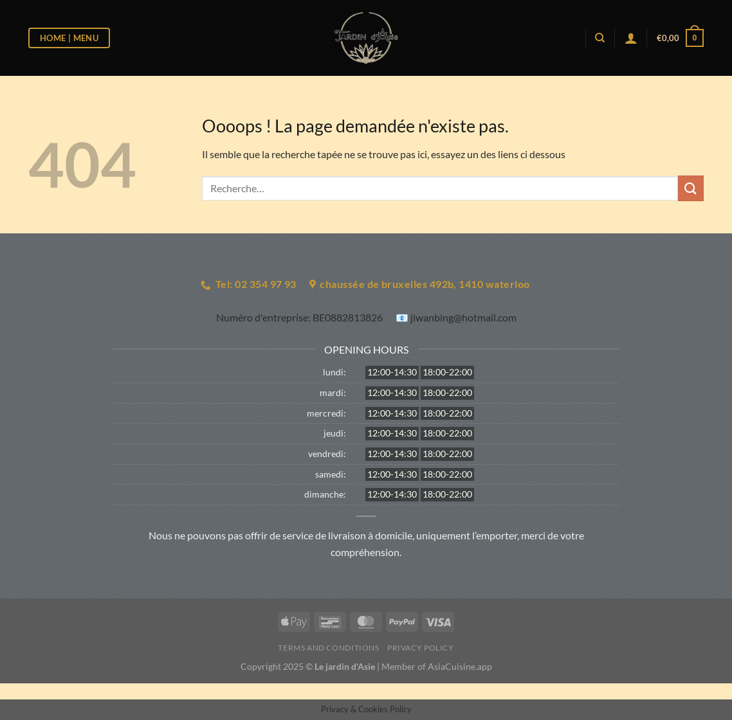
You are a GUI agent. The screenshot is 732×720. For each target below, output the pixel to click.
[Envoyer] (691, 188)
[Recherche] (600, 38)
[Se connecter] (631, 38)
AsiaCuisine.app (460, 666)
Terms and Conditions (328, 647)
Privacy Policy (420, 647)
